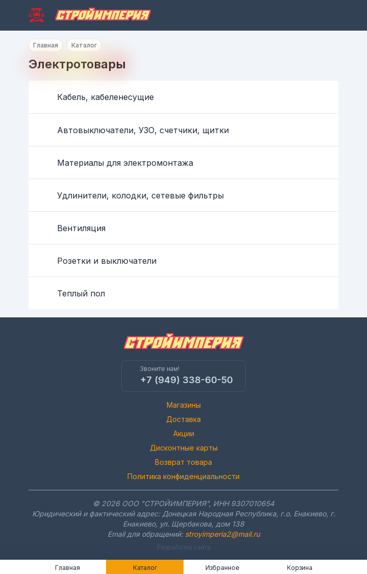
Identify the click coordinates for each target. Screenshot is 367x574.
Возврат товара (183, 462)
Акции (183, 433)
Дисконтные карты (184, 447)
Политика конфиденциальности (183, 476)
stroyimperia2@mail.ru (222, 534)
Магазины (184, 405)
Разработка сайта (184, 547)
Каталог (84, 45)
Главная (45, 45)
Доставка (183, 419)
